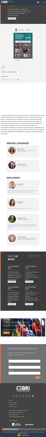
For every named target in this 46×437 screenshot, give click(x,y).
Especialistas (12, 404)
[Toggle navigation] (44, 2)
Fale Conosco (12, 406)
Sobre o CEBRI (13, 402)
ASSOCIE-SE (6, 332)
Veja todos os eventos (33, 255)
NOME (10, 365)
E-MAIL (10, 358)
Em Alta (11, 400)
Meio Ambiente (12, 18)
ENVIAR (37, 377)
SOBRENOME (11, 370)
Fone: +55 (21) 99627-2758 (16, 416)
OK (19, 435)
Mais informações (25, 435)
